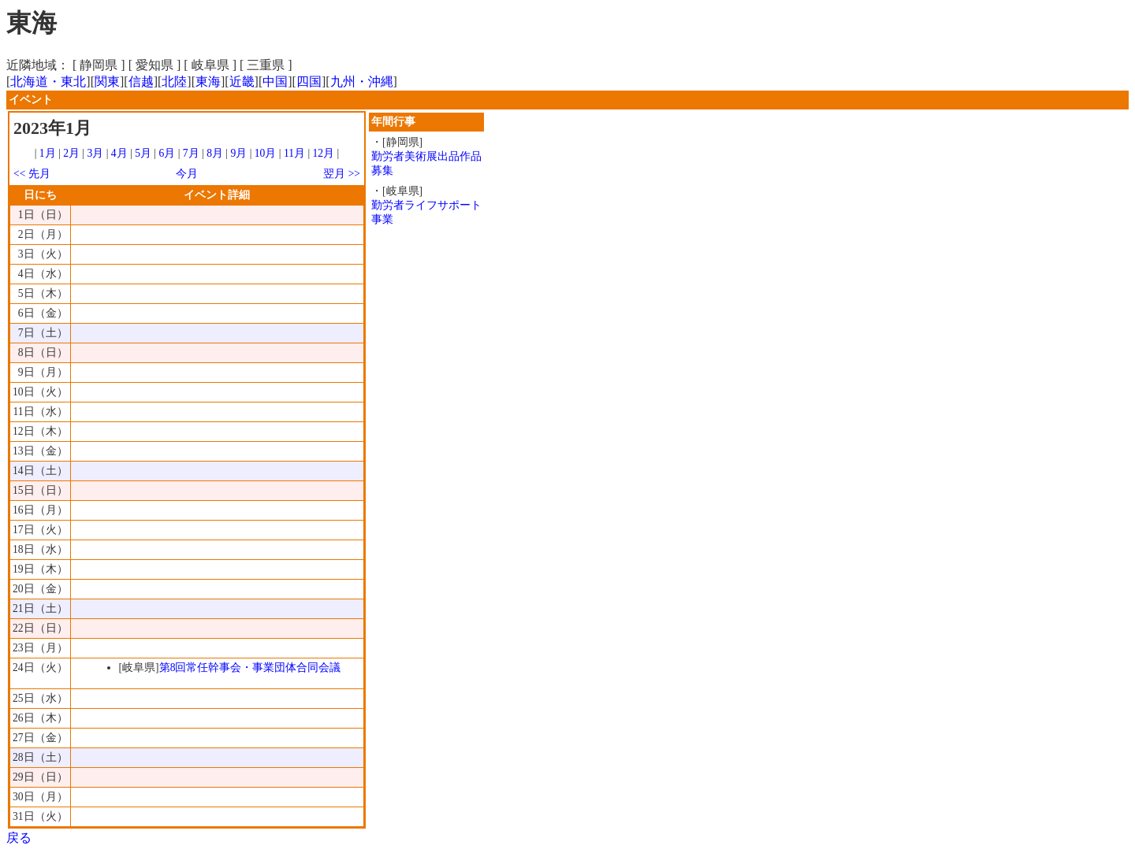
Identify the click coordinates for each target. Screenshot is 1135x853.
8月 (215, 153)
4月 (119, 153)
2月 (71, 153)
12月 (324, 153)
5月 (143, 153)
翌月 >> (341, 174)
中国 (275, 81)
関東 (107, 81)
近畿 (242, 81)
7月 (191, 153)
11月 (294, 153)
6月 (166, 153)
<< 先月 (31, 174)
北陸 (174, 81)
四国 (309, 81)
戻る (19, 837)
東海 (208, 81)
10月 (266, 153)
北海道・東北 (48, 81)
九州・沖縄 (361, 81)
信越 (141, 81)
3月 (95, 153)
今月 (187, 174)
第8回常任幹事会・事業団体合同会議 (250, 667)
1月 (47, 153)
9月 (238, 153)
